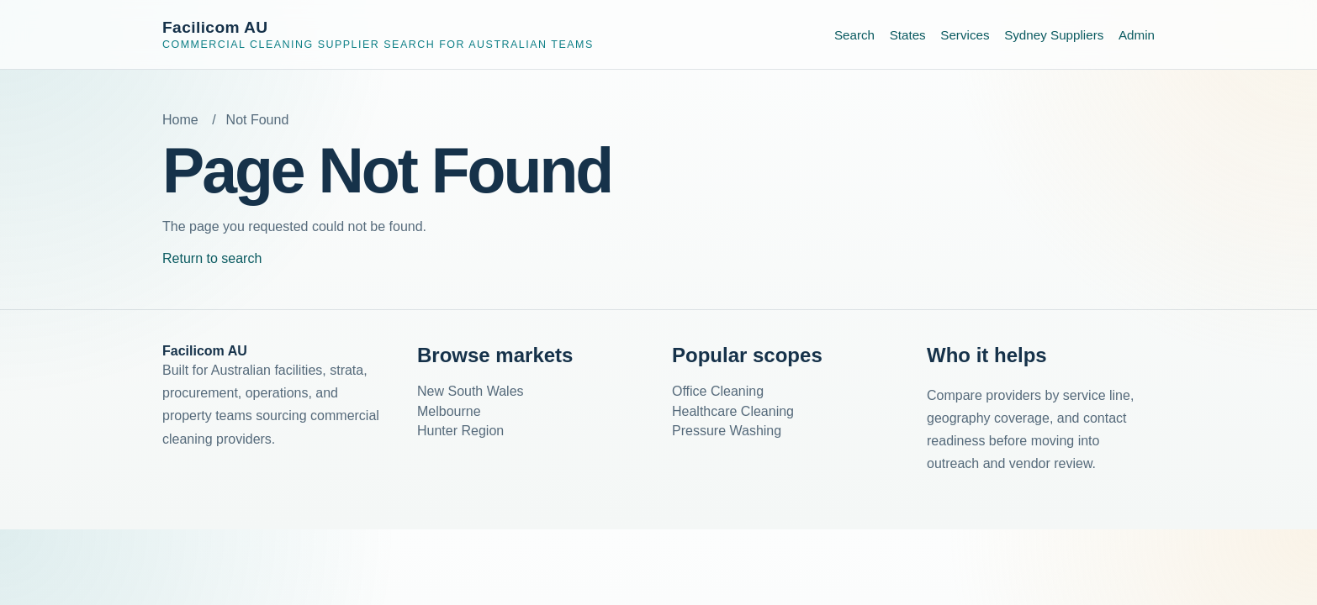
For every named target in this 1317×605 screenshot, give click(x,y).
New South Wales (470, 391)
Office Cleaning (718, 391)
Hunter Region (460, 431)
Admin (1137, 35)
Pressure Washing (726, 431)
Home (180, 120)
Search (854, 35)
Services (964, 35)
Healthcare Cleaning (733, 411)
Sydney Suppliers (1053, 35)
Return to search (212, 258)
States (908, 35)
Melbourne (449, 411)
